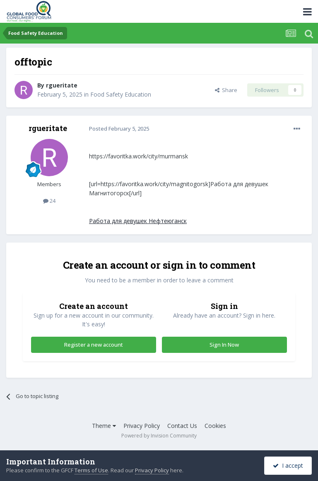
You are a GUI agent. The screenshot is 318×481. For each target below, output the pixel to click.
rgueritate (61, 85)
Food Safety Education (120, 94)
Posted (119, 128)
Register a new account (93, 344)
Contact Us (182, 426)
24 (49, 200)
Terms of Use (91, 470)
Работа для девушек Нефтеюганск (138, 221)
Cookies (215, 426)
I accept (288, 465)
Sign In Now (224, 344)
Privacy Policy (141, 426)
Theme (104, 426)
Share (226, 90)
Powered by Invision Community (159, 435)
